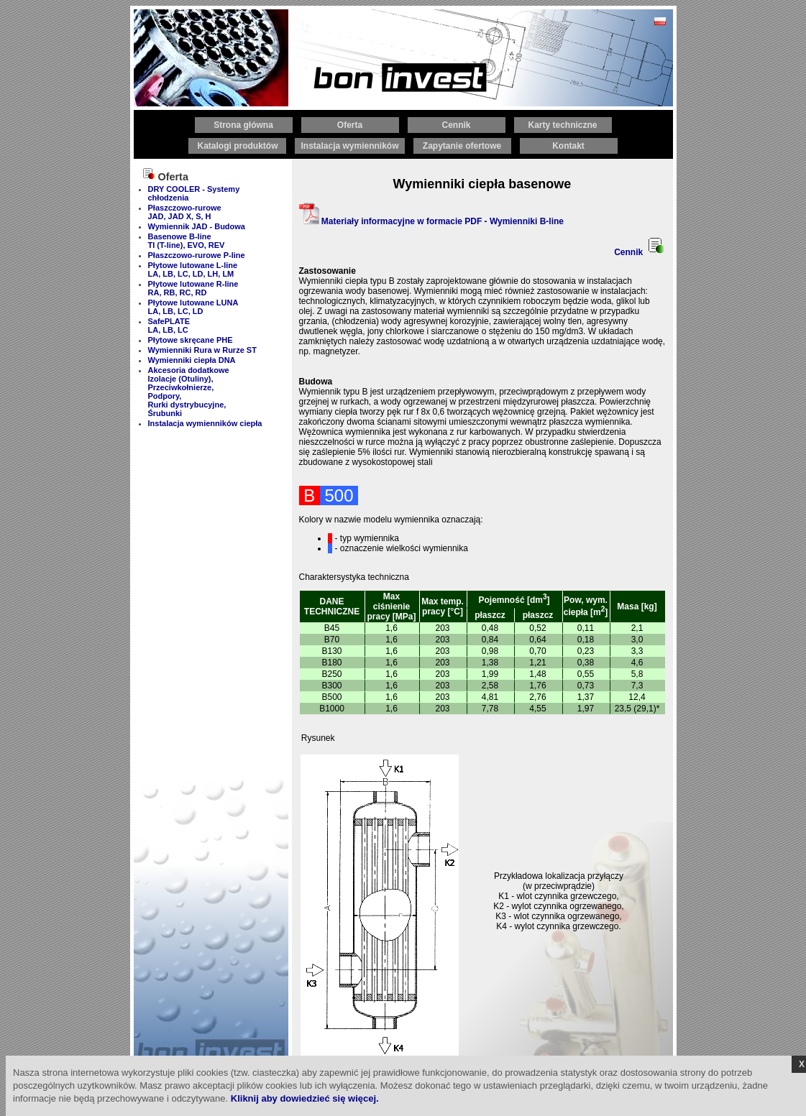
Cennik (639, 252)
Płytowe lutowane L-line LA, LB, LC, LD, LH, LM (193, 269)
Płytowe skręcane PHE (190, 340)
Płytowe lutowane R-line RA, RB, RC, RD (193, 288)
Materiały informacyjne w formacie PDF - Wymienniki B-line (431, 221)
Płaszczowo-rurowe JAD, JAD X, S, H (184, 212)
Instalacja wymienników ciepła (205, 423)
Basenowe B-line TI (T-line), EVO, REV (186, 240)
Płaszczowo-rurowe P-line (196, 255)
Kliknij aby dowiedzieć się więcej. (305, 1098)
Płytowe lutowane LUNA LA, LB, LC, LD (193, 306)
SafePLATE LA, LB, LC (169, 325)
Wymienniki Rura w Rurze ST (202, 350)
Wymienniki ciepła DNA (192, 360)
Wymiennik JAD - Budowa (196, 226)
